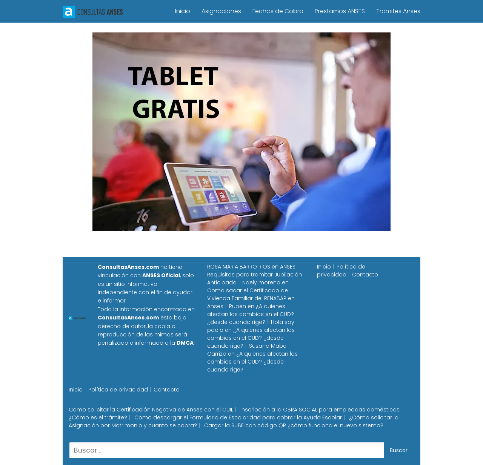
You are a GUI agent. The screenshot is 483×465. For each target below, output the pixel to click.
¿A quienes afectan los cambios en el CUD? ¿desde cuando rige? (250, 314)
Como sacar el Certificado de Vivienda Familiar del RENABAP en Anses (251, 298)
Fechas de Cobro (277, 11)
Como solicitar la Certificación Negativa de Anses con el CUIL (151, 409)
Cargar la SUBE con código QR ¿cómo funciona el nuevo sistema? (293, 425)
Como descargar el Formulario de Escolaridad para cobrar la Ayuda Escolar (238, 417)
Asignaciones (221, 11)
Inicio (182, 11)
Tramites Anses (398, 11)
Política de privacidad (341, 270)
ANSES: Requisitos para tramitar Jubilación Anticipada (254, 274)
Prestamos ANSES (340, 11)
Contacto (365, 274)
